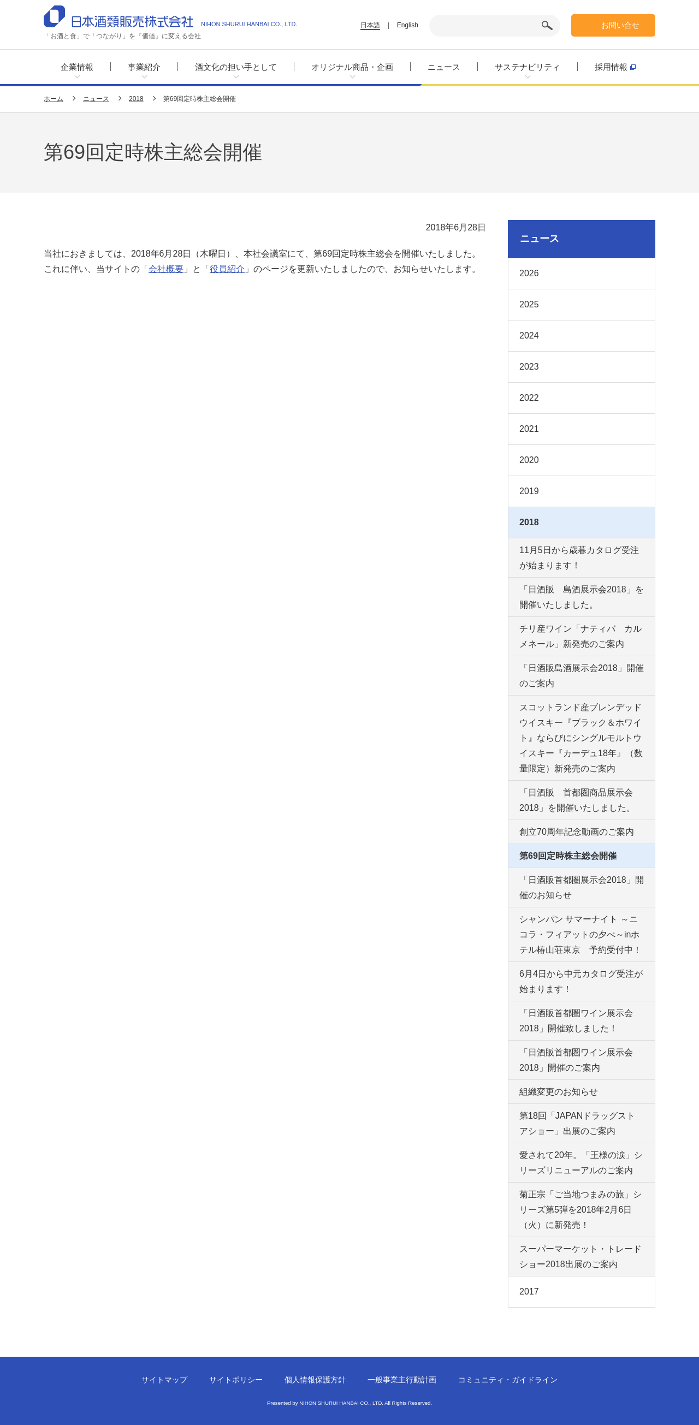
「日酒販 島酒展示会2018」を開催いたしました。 (581, 597)
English (407, 25)
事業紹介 (144, 67)
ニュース (444, 67)
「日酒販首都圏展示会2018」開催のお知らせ (581, 887)
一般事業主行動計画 (402, 1379)
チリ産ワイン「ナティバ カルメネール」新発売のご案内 (580, 636)
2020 (529, 460)
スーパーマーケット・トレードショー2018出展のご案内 (580, 1256)
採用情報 (615, 67)
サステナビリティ (527, 67)
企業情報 (77, 67)
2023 (529, 366)
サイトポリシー (236, 1379)
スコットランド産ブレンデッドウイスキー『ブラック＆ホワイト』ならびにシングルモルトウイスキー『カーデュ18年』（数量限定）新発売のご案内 (581, 738)
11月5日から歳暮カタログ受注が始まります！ (579, 557)
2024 (529, 335)
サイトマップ (164, 1379)
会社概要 (166, 269)
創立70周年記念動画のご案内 (576, 831)
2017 (529, 1291)
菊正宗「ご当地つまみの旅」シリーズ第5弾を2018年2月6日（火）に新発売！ (580, 1210)
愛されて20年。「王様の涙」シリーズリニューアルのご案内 (581, 1162)
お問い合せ (620, 25)
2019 (529, 491)
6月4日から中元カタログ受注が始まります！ (581, 981)
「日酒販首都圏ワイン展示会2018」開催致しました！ (576, 1020)
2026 (529, 273)
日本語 (370, 25)
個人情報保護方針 (315, 1379)
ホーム (53, 99)
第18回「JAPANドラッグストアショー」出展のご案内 (577, 1123)
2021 (529, 429)
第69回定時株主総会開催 (568, 855)
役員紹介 (227, 269)
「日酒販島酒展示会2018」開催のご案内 (581, 675)
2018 (136, 99)
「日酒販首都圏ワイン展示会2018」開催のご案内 (576, 1060)
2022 (529, 397)
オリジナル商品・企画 (352, 67)
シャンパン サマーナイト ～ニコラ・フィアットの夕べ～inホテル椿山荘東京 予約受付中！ (580, 934)
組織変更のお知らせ (558, 1091)
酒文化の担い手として (236, 67)
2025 (529, 304)
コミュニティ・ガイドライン (508, 1379)
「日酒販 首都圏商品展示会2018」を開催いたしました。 (577, 800)
